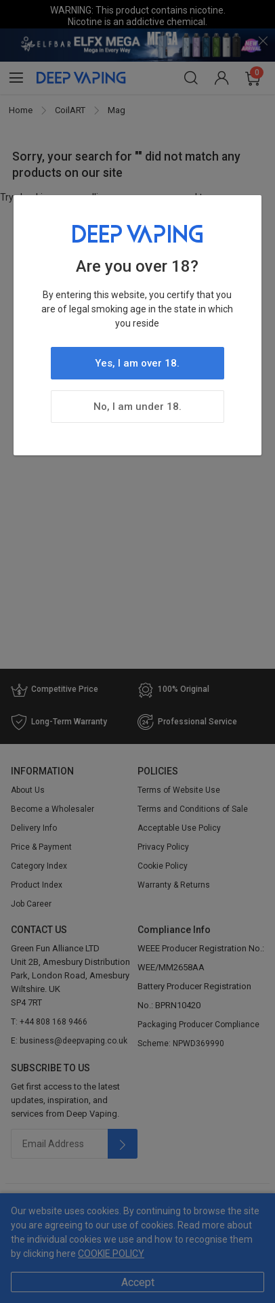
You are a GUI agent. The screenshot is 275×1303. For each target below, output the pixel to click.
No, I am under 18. (137, 406)
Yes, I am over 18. (137, 363)
